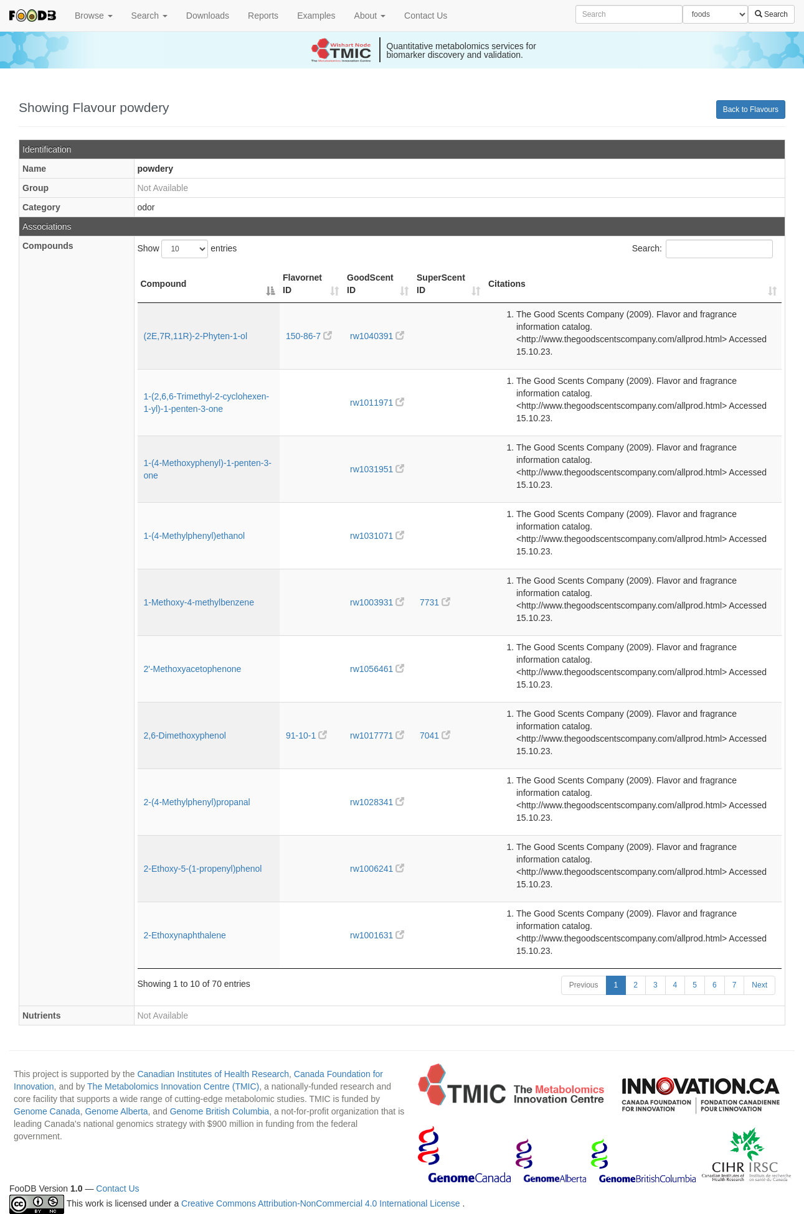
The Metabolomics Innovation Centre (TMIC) (173, 1086)
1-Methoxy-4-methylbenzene (199, 602)
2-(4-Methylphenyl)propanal (197, 802)
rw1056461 (377, 669)
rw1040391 (377, 336)
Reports (263, 16)
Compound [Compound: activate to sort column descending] (164, 284)
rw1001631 (377, 935)
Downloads (207, 16)
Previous (583, 985)
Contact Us (425, 16)
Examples (316, 16)
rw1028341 (377, 802)
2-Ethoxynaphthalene (185, 935)
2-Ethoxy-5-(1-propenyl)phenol (203, 869)
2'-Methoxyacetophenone (193, 669)
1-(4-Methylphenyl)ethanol (194, 536)
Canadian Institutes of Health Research (213, 1074)
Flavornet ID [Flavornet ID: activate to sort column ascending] (302, 284)
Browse (94, 16)
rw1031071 (377, 536)
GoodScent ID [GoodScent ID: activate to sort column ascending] (370, 284)
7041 (435, 735)
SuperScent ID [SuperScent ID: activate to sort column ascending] (441, 284)
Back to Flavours (750, 109)
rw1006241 (377, 869)
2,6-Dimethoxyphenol (185, 735)
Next (759, 985)
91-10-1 (306, 735)
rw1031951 (377, 469)
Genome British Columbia (220, 1111)
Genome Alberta (116, 1111)
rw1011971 (377, 403)
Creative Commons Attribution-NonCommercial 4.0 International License (321, 1204)
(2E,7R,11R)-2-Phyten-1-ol (196, 336)
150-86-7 (309, 336)
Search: (702, 249)
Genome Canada (47, 1111)
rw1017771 (377, 735)
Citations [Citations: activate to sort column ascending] (507, 284)
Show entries (187, 249)
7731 (435, 602)
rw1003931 (377, 602)
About (369, 16)
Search (149, 16)
